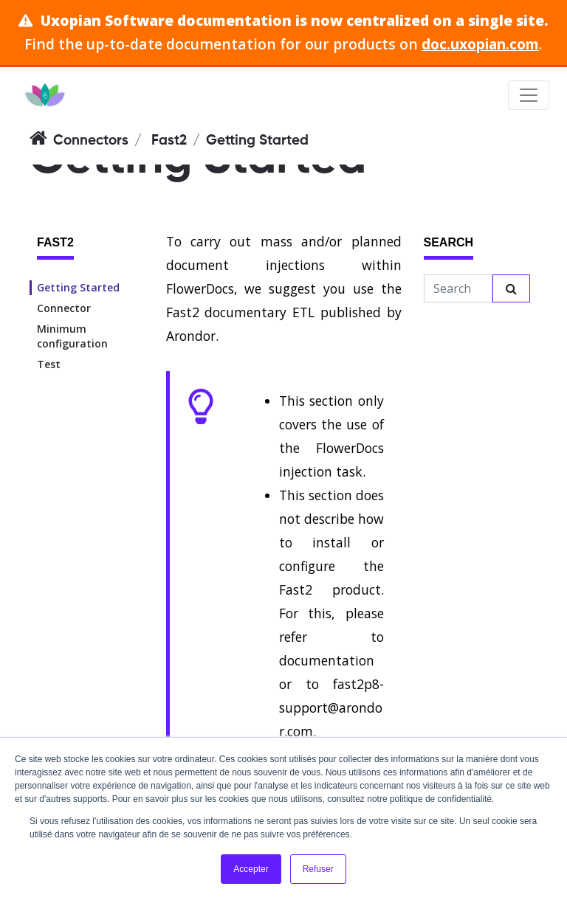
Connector (64, 308)
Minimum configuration (72, 336)
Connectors (90, 141)
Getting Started (78, 287)
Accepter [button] (250, 869)
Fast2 (169, 141)
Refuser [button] (318, 869)
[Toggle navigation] (528, 95)
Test (49, 364)
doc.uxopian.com (480, 44)
